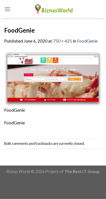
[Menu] (7, 9)
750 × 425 (62, 40)
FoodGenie (87, 40)
